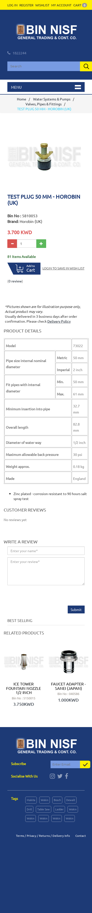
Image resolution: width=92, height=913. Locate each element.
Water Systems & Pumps (51, 99)
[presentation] (44, 596)
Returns (44, 836)
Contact (80, 836)
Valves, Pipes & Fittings (44, 104)
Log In (12, 5)
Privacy (31, 836)
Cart (80, 5)
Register (26, 5)
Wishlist (42, 5)
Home (21, 99)
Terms (20, 836)
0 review (15, 281)
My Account (61, 5)
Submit (76, 609)
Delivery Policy (59, 321)
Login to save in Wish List (63, 268)
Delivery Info (61, 836)
